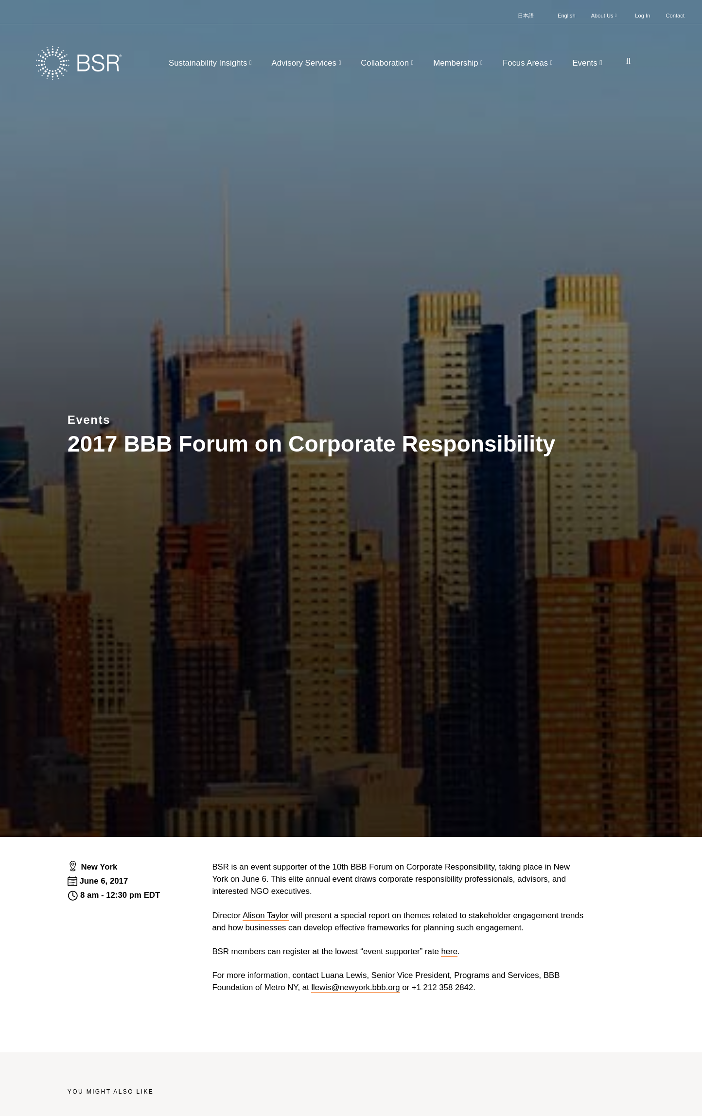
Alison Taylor (266, 915)
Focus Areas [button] (529, 63)
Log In (642, 15)
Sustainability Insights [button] (211, 63)
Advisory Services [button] (307, 63)
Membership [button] (459, 63)
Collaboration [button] (388, 63)
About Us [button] (604, 15)
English (567, 15)
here (449, 951)
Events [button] (588, 63)
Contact (675, 15)
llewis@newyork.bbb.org (355, 987)
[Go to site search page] (624, 61)
